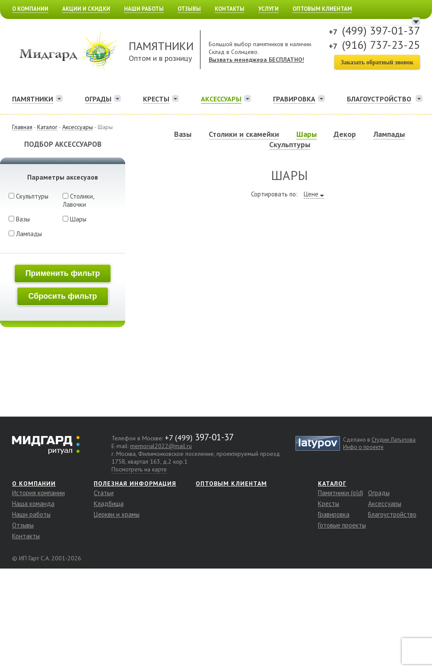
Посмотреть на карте (139, 469)
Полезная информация (135, 483)
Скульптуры (28, 196)
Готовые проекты (342, 525)
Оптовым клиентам (322, 9)
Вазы (19, 219)
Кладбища (109, 503)
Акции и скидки (86, 9)
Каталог (332, 483)
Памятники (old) (340, 493)
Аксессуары (221, 99)
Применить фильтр (62, 273)
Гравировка (294, 99)
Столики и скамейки (244, 134)
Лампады (25, 234)
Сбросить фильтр (62, 296)
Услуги (268, 9)
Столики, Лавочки (78, 200)
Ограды (98, 99)
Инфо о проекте (363, 447)
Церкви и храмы (117, 514)
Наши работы (144, 9)
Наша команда (33, 503)
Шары (74, 219)
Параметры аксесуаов (62, 177)
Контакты (230, 9)
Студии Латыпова (394, 439)
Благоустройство (392, 514)
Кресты (156, 99)
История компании (38, 493)
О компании (30, 9)
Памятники (32, 99)
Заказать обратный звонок (377, 62)
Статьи (104, 493)
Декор (345, 134)
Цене (311, 194)
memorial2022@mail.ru (161, 446)
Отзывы (189, 9)
